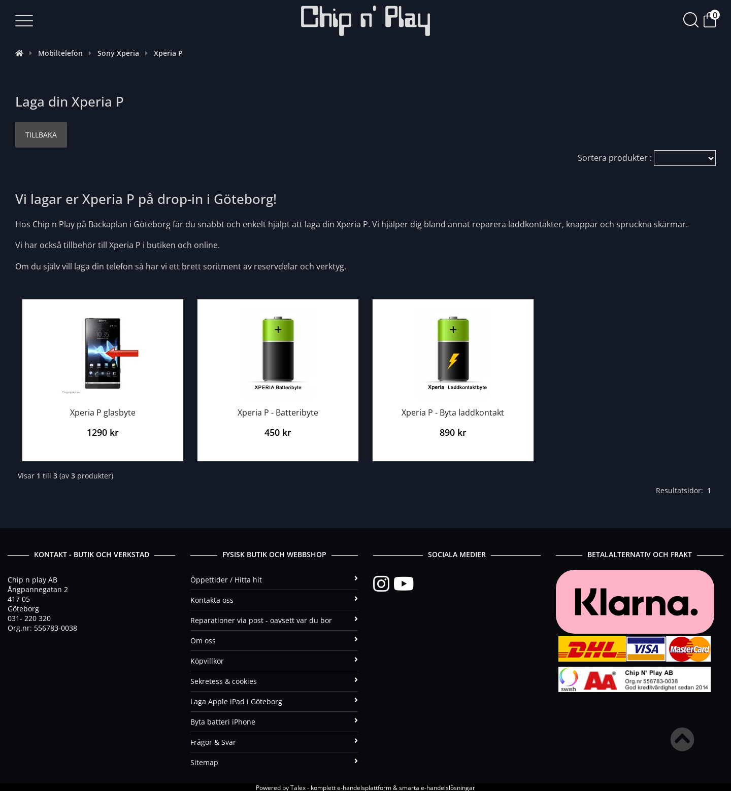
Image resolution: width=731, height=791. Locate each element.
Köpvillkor (274, 660)
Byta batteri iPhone (274, 721)
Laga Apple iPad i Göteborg (274, 700)
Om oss (274, 639)
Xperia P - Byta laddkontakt (453, 411)
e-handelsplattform (364, 786)
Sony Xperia (118, 53)
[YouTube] (403, 583)
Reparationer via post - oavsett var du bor (274, 619)
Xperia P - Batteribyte (278, 411)
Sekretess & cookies (274, 680)
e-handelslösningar (448, 786)
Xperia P (168, 53)
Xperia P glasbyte (103, 411)
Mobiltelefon (60, 53)
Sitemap (274, 761)
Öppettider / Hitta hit (274, 578)
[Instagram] (383, 583)
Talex (298, 786)
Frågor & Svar (274, 741)
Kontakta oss (274, 599)
